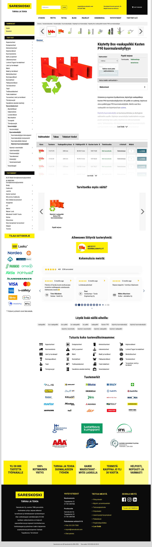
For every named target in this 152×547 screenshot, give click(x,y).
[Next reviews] (144, 291)
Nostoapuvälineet (11, 77)
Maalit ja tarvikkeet (12, 71)
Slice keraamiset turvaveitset (15, 223)
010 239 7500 (81, 8)
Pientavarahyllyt (14, 153)
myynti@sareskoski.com (85, 6)
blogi (74, 18)
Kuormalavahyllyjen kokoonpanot (21, 135)
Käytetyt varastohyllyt (16, 148)
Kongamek (9, 203)
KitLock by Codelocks (13, 197)
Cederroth (9, 188)
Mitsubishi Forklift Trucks (14, 214)
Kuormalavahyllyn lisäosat (19, 141)
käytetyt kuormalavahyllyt (138, 325)
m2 (7, 206)
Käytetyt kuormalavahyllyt (20, 144)
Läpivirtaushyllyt (14, 150)
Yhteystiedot (115, 18)
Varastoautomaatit (15, 162)
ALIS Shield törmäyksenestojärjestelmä (18, 178)
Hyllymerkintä (12, 112)
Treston (8, 229)
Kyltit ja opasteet (11, 57)
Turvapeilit (11, 121)
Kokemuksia (100, 18)
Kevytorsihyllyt (14, 129)
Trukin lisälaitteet (11, 94)
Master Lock (10, 211)
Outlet (8, 28)
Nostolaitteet (10, 80)
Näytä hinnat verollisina (111, 8)
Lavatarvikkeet (12, 115)
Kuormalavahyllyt (15, 132)
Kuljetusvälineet (11, 51)
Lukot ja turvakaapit (12, 65)
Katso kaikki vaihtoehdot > (108, 80)
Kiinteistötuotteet (11, 48)
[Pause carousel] (92, 308)
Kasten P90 (105, 325)
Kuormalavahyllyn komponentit (20, 138)
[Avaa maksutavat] (122, 87)
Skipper (8, 226)
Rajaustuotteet (10, 42)
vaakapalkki (41, 325)
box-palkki (64, 325)
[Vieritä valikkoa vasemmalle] (42, 31)
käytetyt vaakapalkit (116, 329)
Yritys (53, 18)
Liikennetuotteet (11, 60)
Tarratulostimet (11, 86)
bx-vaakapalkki (75, 325)
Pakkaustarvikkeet (11, 83)
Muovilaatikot (12, 118)
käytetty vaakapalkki (100, 329)
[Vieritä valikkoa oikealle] (141, 31)
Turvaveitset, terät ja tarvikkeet (15, 97)
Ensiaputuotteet (11, 45)
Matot (8, 68)
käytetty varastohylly (68, 329)
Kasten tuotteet (11, 194)
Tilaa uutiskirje (19, 235)
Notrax (8, 217)
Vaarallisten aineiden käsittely (15, 103)
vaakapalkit (94, 325)
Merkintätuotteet (11, 74)
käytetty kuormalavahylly (119, 325)
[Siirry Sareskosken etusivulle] (19, 7)
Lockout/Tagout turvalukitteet (15, 63)
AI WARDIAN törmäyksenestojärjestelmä (14, 181)
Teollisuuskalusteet (12, 91)
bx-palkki (85, 325)
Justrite (8, 191)
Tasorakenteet (13, 156)
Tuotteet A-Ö (132, 18)
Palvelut (85, 18)
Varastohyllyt (12, 126)
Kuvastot (9, 31)
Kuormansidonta (11, 54)
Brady (8, 185)
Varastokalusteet (12, 106)
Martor (8, 208)
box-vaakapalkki (53, 325)
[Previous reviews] (40, 291)
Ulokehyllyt (12, 159)
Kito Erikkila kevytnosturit (14, 200)
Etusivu (41, 18)
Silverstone (9, 220)
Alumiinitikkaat (12, 109)
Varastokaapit (12, 166)
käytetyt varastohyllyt (84, 329)
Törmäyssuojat (10, 100)
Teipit (8, 89)
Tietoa (64, 18)
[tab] (43, 137)
